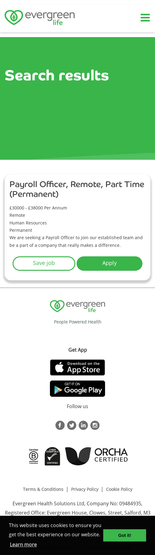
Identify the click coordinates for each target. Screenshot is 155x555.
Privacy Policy (84, 489)
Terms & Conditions (43, 489)
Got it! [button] (124, 535)
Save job (44, 262)
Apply (109, 262)
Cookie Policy (119, 489)
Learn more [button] (23, 544)
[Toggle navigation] (146, 18)
